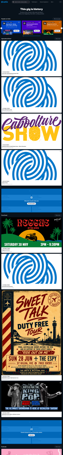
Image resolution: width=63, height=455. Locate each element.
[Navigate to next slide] (62, 28)
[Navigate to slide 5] (26, 35)
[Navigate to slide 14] (34, 35)
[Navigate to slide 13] (33, 35)
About (56, 446)
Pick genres (31, 293)
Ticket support (6, 453)
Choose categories (31, 211)
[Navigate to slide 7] (28, 35)
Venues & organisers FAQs (30, 450)
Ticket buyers (35, 1)
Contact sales (45, 444)
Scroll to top (31, 430)
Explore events (6, 446)
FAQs (55, 447)
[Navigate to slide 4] (25, 35)
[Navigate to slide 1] (23, 35)
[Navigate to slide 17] (37, 35)
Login (38, 444)
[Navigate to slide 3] (24, 35)
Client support (28, 452)
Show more (58, 38)
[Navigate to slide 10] (31, 35)
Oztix (52, 1)
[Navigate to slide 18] (38, 35)
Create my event (28, 448)
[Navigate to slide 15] (35, 35)
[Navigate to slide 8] (29, 35)
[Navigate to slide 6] (27, 35)
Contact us (56, 449)
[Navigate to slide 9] (30, 35)
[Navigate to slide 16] (36, 35)
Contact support (14, 444)
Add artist (31, 125)
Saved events (6, 448)
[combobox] (21, 2)
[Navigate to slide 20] (39, 35)
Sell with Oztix (28, 446)
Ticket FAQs (5, 451)
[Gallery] (31, 28)
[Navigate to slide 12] (32, 35)
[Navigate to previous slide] (1, 28)
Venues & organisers (44, 1)
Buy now (16, 30)
